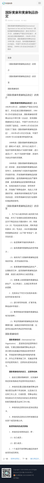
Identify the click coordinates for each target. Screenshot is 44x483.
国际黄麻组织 (13, 89)
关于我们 (16, 478)
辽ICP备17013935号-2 (26, 472)
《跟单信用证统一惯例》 (19, 459)
